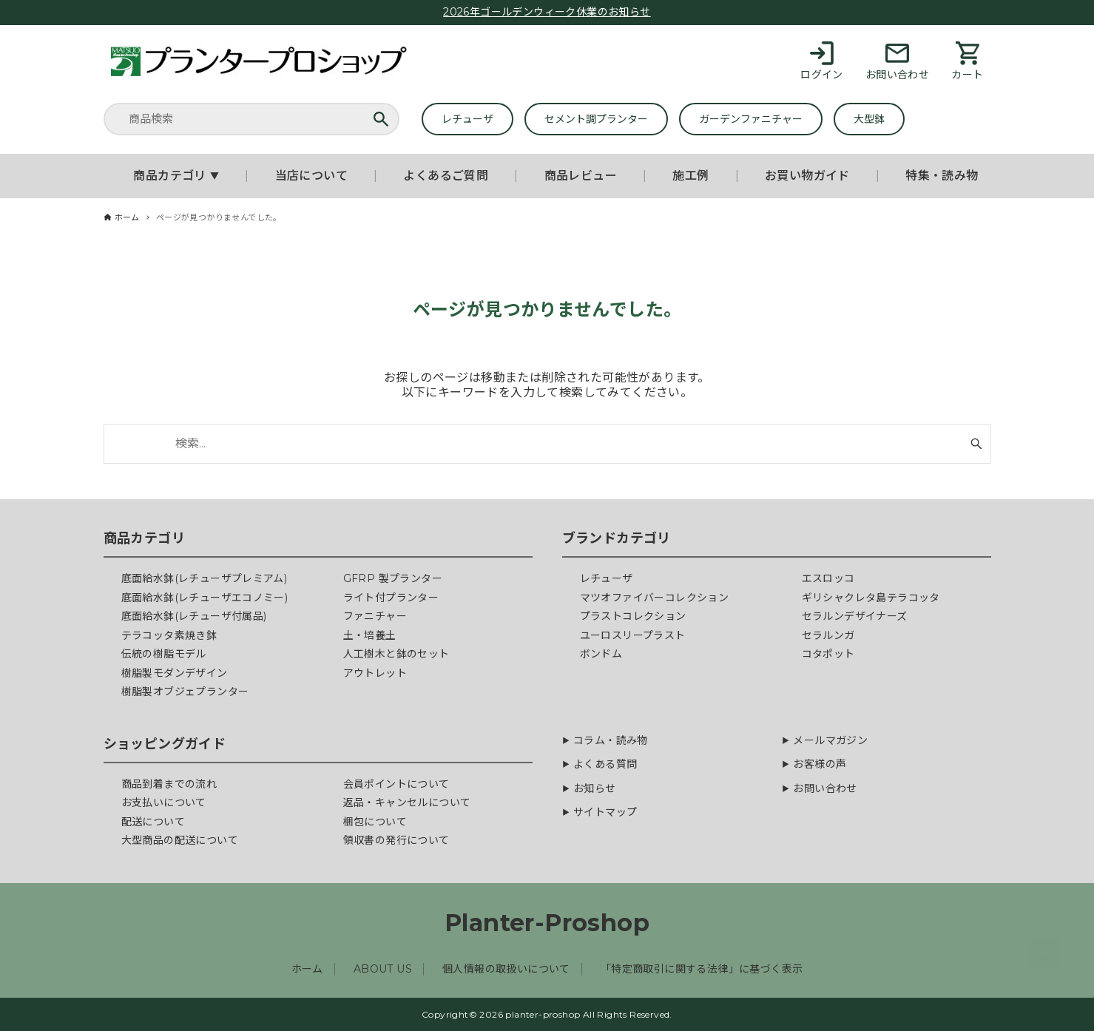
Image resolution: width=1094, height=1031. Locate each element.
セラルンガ (828, 635)
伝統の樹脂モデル (163, 653)
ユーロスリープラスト (633, 635)
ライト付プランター (391, 597)
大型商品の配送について (179, 840)
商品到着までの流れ (169, 784)
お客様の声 (819, 764)
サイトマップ (605, 812)
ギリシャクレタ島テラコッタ (871, 597)
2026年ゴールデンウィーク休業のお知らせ (546, 11)
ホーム (307, 969)
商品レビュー (580, 176)
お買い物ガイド (807, 176)
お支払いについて (163, 802)
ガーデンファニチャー (751, 119)
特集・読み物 (941, 176)
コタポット (828, 653)
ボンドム (601, 653)
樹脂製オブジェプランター (185, 691)
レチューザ (467, 119)
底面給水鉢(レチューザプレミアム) (204, 578)
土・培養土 (369, 635)
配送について (153, 821)
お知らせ (594, 788)
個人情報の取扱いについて (506, 969)
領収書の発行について (396, 840)
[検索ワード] (547, 444)
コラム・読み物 (610, 740)
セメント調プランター (596, 119)
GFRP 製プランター (392, 578)
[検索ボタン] (976, 444)
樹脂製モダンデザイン (174, 673)
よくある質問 (605, 764)
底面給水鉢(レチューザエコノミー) (204, 597)
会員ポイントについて (396, 784)
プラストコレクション (633, 616)
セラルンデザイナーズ (855, 616)
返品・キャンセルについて (407, 802)
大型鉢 (869, 119)
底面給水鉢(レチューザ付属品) (194, 616)
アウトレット (375, 673)
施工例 (690, 176)
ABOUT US (383, 969)
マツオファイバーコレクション (654, 597)
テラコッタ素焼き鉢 (169, 635)
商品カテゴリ (176, 176)
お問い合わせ (825, 788)
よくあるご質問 (445, 176)
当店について (311, 176)
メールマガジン (830, 740)
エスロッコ (828, 578)
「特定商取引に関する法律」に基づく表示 (702, 969)
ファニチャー (375, 616)
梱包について (375, 821)
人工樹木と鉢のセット (396, 653)
